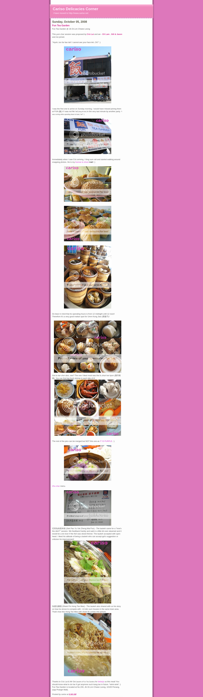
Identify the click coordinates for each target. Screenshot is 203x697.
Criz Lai (90, 34)
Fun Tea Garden (61, 25)
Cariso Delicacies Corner (75, 9)
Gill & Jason (116, 34)
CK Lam (106, 34)
